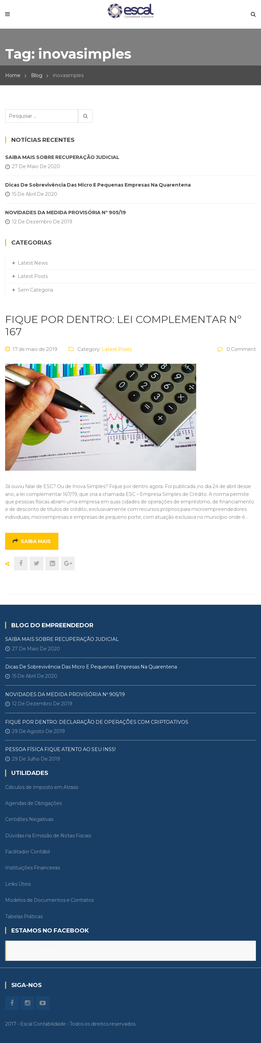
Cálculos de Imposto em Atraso (41, 787)
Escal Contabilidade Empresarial (50, 951)
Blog (36, 75)
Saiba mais (32, 541)
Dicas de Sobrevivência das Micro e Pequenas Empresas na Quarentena (98, 185)
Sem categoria (35, 290)
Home (12, 75)
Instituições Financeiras (32, 868)
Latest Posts (117, 349)
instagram (27, 1003)
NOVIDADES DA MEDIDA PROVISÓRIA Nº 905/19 (65, 212)
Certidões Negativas (29, 819)
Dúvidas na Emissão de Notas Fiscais (48, 836)
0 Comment (241, 349)
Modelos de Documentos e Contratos (49, 900)
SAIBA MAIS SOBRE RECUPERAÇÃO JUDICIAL (62, 157)
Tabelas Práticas (24, 916)
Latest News (33, 263)
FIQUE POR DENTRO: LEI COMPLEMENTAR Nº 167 (123, 325)
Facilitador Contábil (27, 852)
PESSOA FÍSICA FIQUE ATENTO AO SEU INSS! (60, 749)
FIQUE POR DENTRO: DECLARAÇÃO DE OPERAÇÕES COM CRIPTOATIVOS (96, 722)
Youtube (42, 1003)
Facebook (12, 1003)
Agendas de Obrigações (33, 803)
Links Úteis (18, 884)
